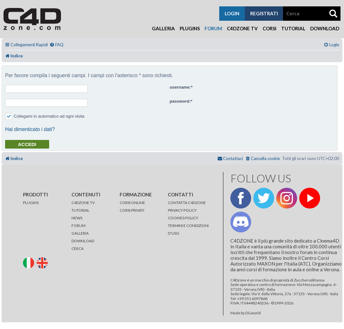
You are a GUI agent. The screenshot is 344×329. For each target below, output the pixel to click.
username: (180, 87)
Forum (213, 28)
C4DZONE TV (83, 202)
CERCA (77, 248)
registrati (264, 13)
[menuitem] (56, 44)
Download (324, 28)
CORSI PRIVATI (132, 210)
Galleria (163, 28)
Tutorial (293, 28)
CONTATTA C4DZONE (187, 202)
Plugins (190, 28)
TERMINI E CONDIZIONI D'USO (188, 229)
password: (180, 101)
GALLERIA (80, 233)
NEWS (76, 218)
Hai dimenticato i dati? (30, 129)
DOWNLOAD (82, 240)
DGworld (253, 313)
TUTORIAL (80, 210)
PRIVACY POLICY (182, 210)
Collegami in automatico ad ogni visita (44, 116)
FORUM (78, 225)
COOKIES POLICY (183, 218)
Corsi (269, 28)
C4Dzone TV (242, 28)
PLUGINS (31, 202)
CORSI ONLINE (132, 202)
